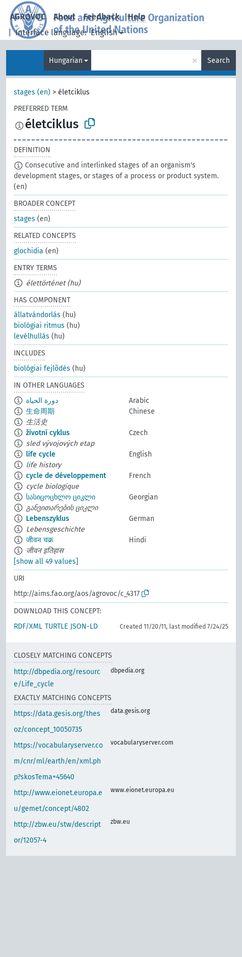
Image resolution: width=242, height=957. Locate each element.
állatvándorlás (37, 314)
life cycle (41, 454)
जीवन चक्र (39, 540)
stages (24, 218)
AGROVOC (27, 16)
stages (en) (32, 92)
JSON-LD (84, 626)
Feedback (102, 16)
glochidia (28, 251)
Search (218, 60)
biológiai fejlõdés (42, 368)
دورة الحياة (42, 400)
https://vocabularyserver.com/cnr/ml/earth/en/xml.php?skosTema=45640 (58, 761)
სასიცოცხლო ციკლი (60, 497)
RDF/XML (28, 626)
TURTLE (56, 626)
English (104, 32)
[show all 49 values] (46, 561)
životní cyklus (48, 432)
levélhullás (31, 336)
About (64, 16)
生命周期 (40, 411)
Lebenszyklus (47, 518)
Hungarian (66, 60)
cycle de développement (66, 475)
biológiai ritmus (39, 325)
